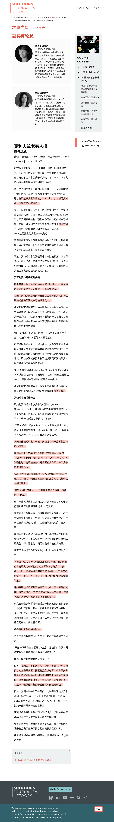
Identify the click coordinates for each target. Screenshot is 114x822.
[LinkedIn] (57, 797)
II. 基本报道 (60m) (90, 72)
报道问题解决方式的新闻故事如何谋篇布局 (34, 20)
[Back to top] (90, 145)
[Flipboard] (78, 797)
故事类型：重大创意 (89, 104)
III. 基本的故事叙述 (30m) (90, 79)
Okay (98, 810)
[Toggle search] (85, 8)
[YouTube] (65, 797)
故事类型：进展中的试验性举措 (89, 112)
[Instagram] (85, 797)
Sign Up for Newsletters (60, 789)
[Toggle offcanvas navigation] (99, 8)
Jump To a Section (91, 141)
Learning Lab (19, 17)
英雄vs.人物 (86, 128)
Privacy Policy (56, 818)
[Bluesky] (51, 796)
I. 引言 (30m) (87, 67)
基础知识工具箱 (59, 17)
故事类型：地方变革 (89, 121)
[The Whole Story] (72, 797)
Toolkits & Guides (39, 17)
